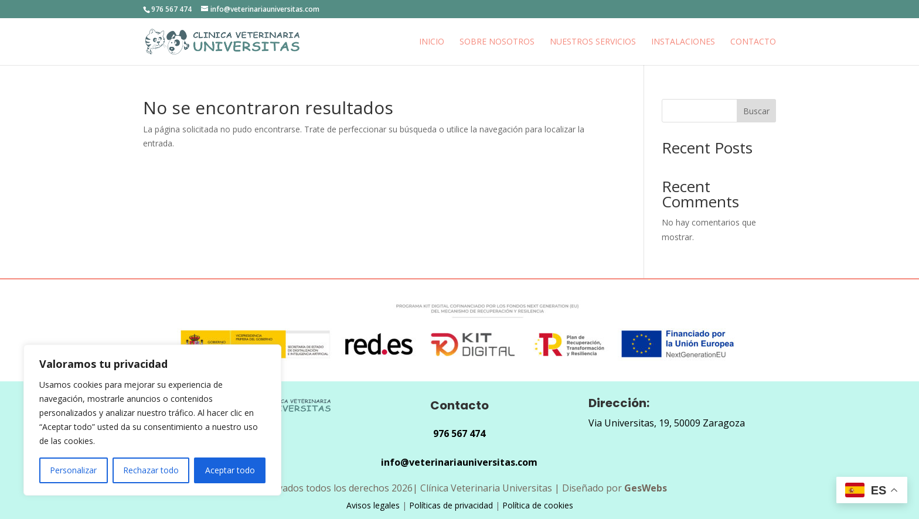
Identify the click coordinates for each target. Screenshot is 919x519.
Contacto (753, 42)
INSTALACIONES (683, 42)
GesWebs (645, 488)
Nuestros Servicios (593, 42)
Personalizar (73, 470)
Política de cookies (537, 505)
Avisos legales (373, 505)
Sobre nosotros (497, 42)
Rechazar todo (151, 470)
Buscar (756, 111)
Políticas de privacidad (451, 505)
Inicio (431, 42)
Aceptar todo (230, 470)
